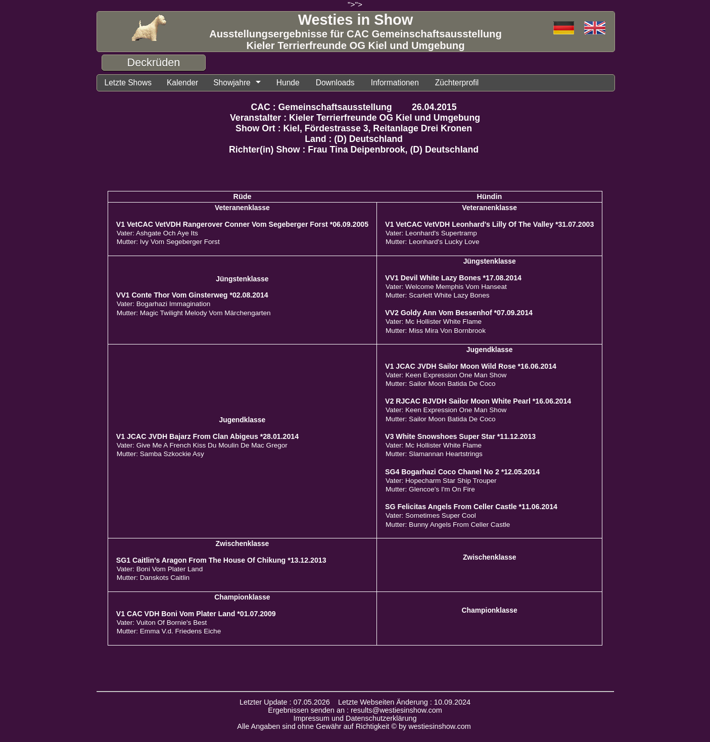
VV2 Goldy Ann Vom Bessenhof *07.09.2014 (459, 313)
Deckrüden (153, 62)
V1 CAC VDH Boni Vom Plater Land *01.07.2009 (196, 614)
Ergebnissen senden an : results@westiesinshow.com (355, 710)
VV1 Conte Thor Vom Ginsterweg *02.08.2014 (192, 295)
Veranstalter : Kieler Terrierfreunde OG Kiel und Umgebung (355, 118)
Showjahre (232, 82)
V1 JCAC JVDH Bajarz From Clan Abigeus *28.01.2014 (207, 436)
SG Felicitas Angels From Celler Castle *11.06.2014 (471, 507)
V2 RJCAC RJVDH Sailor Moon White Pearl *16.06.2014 (478, 401)
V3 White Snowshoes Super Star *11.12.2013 (460, 436)
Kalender (182, 82)
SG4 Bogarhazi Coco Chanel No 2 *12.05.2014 (462, 472)
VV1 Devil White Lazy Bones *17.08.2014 (453, 278)
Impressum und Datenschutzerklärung (355, 718)
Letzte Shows (128, 82)
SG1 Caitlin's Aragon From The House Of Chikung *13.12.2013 (221, 560)
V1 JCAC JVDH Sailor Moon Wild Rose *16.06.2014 (470, 366)
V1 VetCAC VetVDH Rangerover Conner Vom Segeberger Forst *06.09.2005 (242, 224)
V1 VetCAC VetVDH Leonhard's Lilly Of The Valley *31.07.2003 (489, 224)
